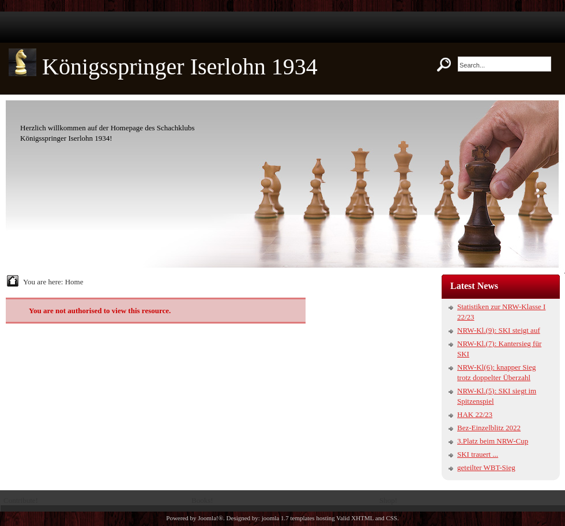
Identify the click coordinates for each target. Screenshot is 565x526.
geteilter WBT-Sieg (486, 467)
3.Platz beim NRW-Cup (492, 441)
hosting (325, 517)
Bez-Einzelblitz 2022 (489, 427)
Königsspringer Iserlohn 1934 (180, 67)
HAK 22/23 (474, 414)
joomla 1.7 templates (288, 517)
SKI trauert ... (477, 454)
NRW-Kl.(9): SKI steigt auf (498, 330)
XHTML (362, 517)
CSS (391, 517)
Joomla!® (210, 517)
